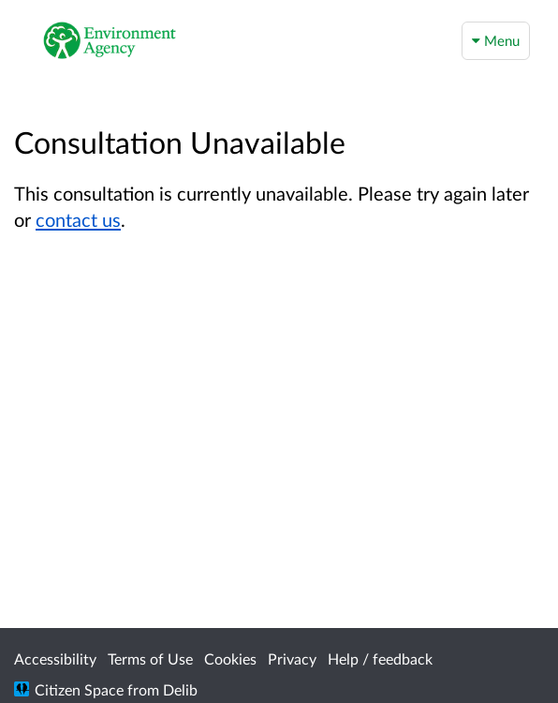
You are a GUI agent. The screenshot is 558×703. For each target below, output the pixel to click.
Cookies (230, 658)
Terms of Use (150, 658)
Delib (180, 689)
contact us (78, 219)
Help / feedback (380, 658)
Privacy (292, 658)
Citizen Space (79, 689)
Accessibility (55, 658)
